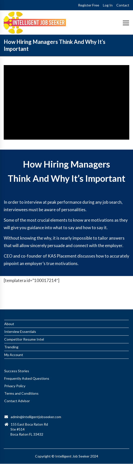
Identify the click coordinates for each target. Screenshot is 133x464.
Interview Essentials (20, 319)
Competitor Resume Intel (24, 326)
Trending (11, 334)
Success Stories (16, 358)
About (9, 311)
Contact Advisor (17, 388)
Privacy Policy (14, 373)
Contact (122, 5)
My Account (13, 342)
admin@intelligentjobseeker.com (36, 404)
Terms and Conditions (21, 380)
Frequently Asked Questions (26, 366)
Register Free (88, 5)
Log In (108, 5)
